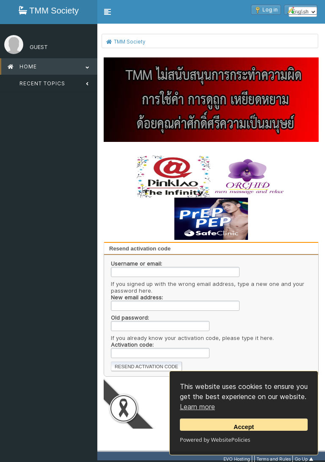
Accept (244, 427)
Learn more (197, 406)
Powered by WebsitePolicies (215, 439)
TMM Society (49, 10)
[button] (107, 11)
